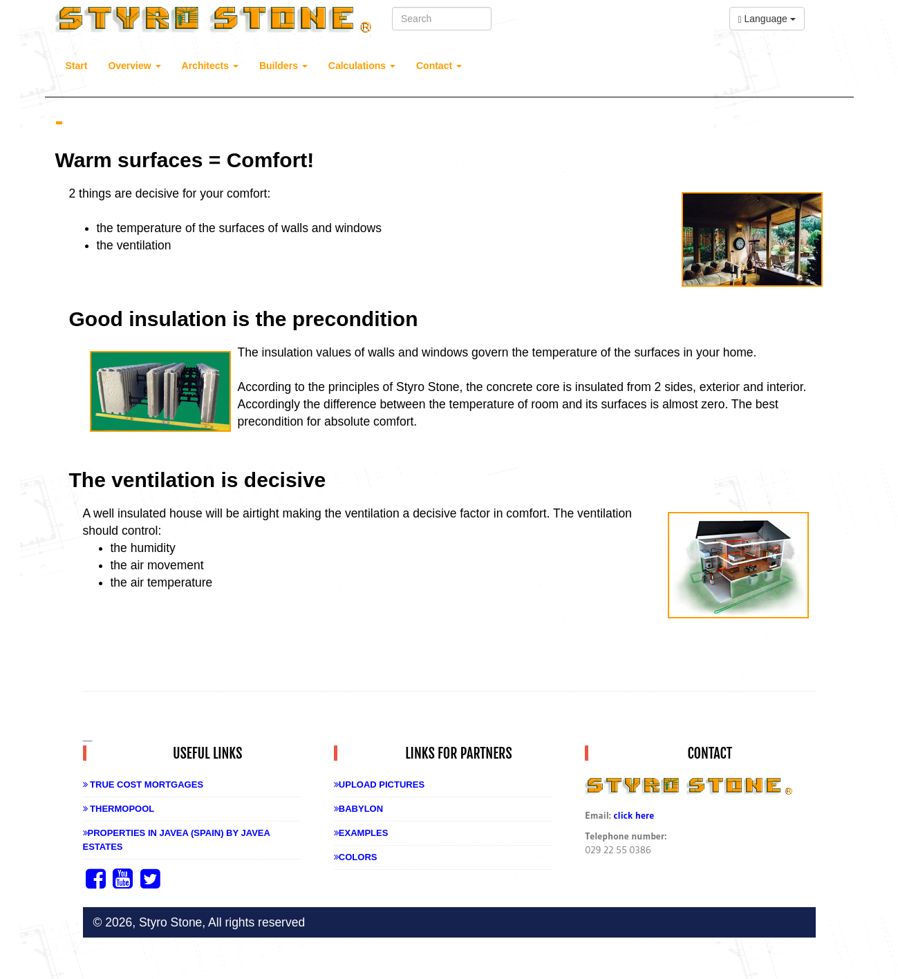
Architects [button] (210, 65)
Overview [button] (134, 65)
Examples (361, 833)
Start (77, 65)
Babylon (358, 809)
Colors (355, 857)
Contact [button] (439, 65)
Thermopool (119, 809)
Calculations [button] (361, 65)
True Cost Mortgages (143, 784)
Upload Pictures (379, 784)
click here (633, 815)
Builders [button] (283, 65)
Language (767, 19)
